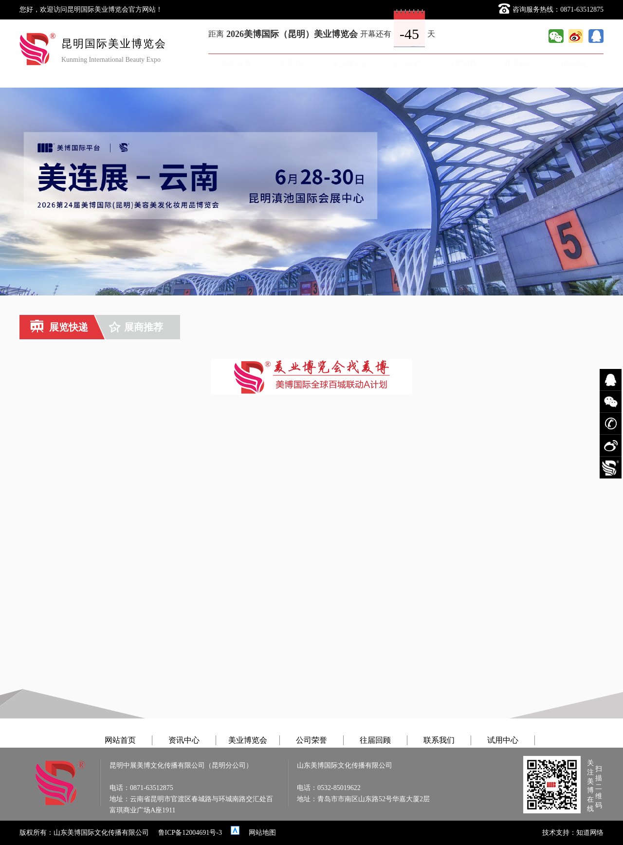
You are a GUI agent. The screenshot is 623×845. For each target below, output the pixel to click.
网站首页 (236, 63)
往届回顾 (462, 63)
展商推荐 (136, 327)
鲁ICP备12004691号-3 (190, 832)
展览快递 (59, 327)
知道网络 (590, 832)
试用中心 (575, 63)
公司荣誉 (405, 63)
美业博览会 (349, 63)
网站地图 (262, 832)
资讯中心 (293, 63)
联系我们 (518, 63)
